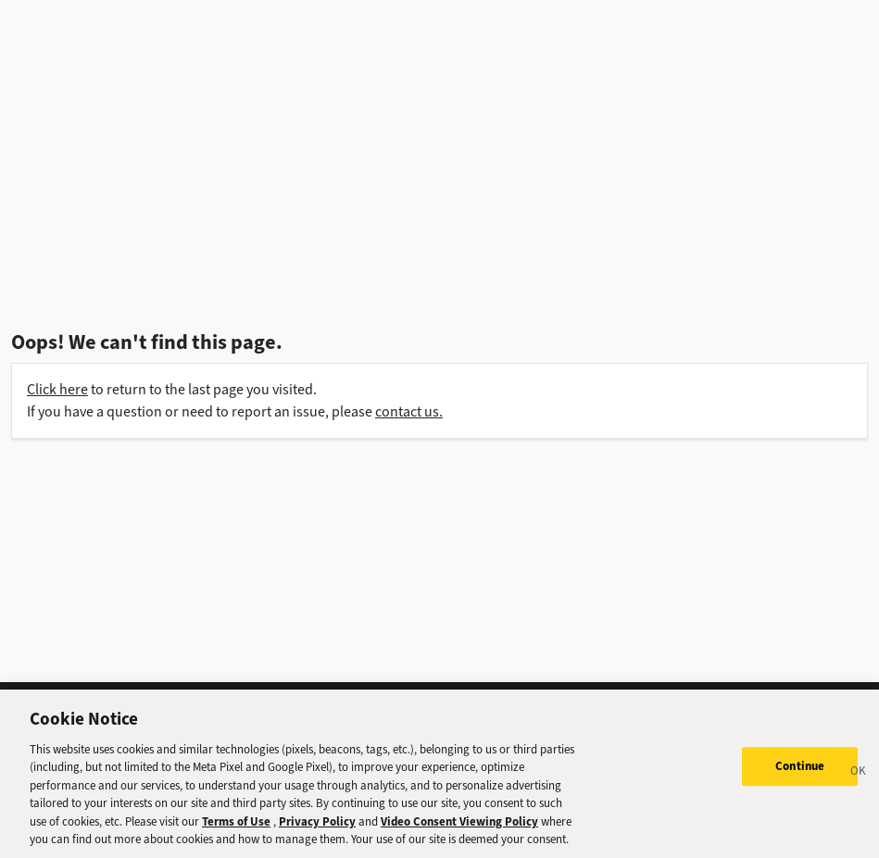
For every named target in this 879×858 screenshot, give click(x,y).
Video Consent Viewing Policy (459, 830)
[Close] (858, 782)
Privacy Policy (317, 830)
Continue (799, 774)
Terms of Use (236, 830)
